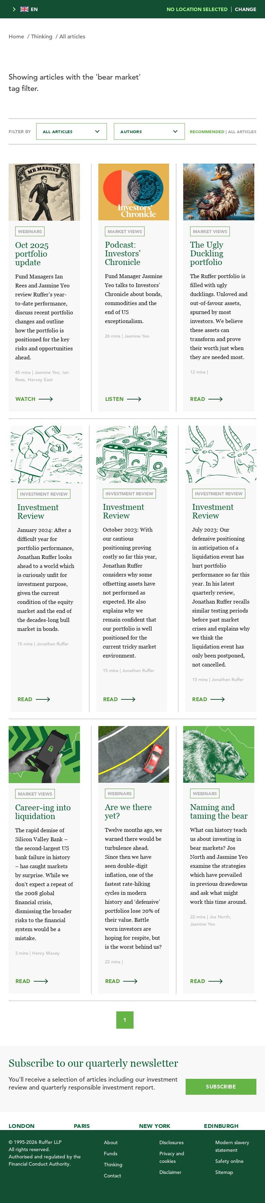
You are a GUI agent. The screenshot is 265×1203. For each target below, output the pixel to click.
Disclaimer (170, 1172)
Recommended (208, 131)
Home (16, 36)
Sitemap (224, 1172)
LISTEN (126, 398)
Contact (112, 1176)
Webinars (30, 232)
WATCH (37, 398)
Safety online (229, 1161)
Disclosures (171, 1142)
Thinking (41, 36)
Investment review (44, 493)
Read (209, 398)
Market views (125, 231)
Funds (110, 1153)
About (111, 1142)
